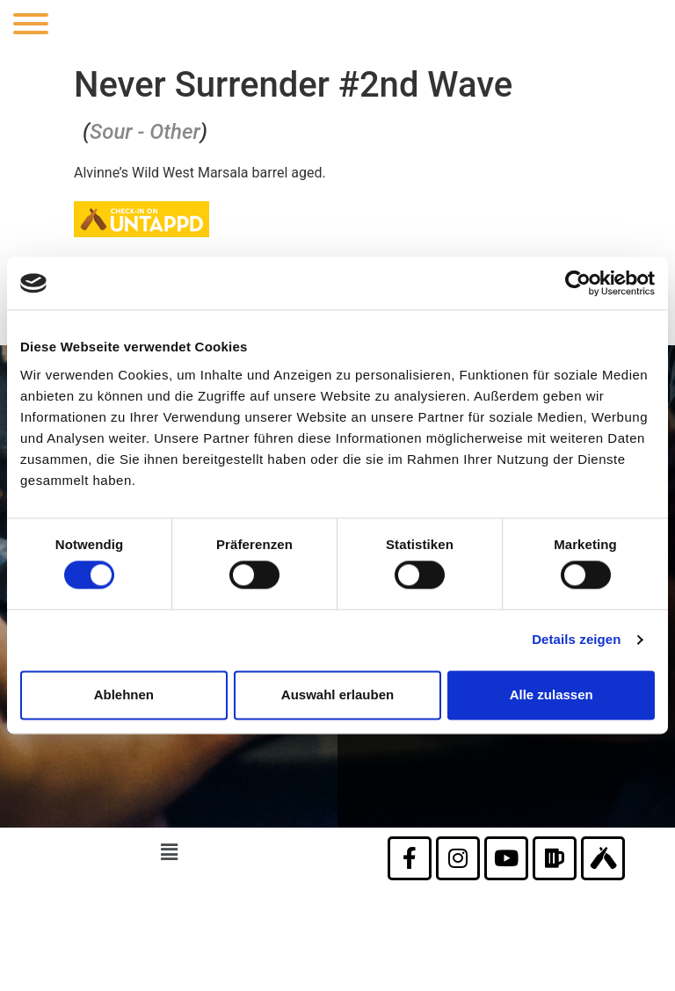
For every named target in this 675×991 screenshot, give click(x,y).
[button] (169, 853)
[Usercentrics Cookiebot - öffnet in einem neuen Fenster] (578, 283)
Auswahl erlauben (337, 694)
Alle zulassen (551, 694)
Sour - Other (145, 131)
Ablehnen (124, 694)
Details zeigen (576, 640)
